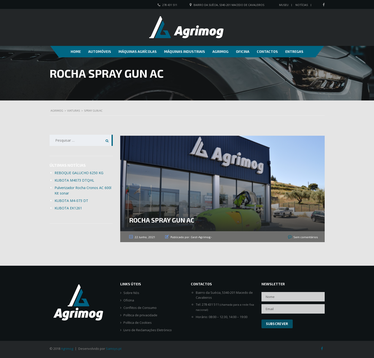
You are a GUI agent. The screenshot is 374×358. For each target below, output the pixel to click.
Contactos (267, 51)
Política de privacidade (140, 315)
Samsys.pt (113, 348)
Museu (283, 5)
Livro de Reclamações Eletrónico (147, 330)
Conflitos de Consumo (140, 307)
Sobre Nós (131, 292)
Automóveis (99, 51)
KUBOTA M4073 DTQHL (74, 180)
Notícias (301, 5)
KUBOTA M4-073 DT (71, 200)
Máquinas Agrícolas (137, 51)
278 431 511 (169, 5)
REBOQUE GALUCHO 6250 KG (79, 172)
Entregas (294, 51)
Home (76, 51)
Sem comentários (305, 237)
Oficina (242, 51)
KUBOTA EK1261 (68, 208)
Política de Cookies (137, 322)
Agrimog (220, 51)
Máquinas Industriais (184, 51)
